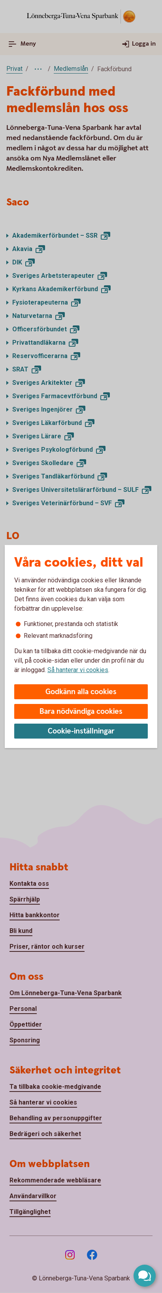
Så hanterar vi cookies (77, 670)
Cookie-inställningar (81, 731)
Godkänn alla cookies (81, 692)
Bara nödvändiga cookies (81, 712)
